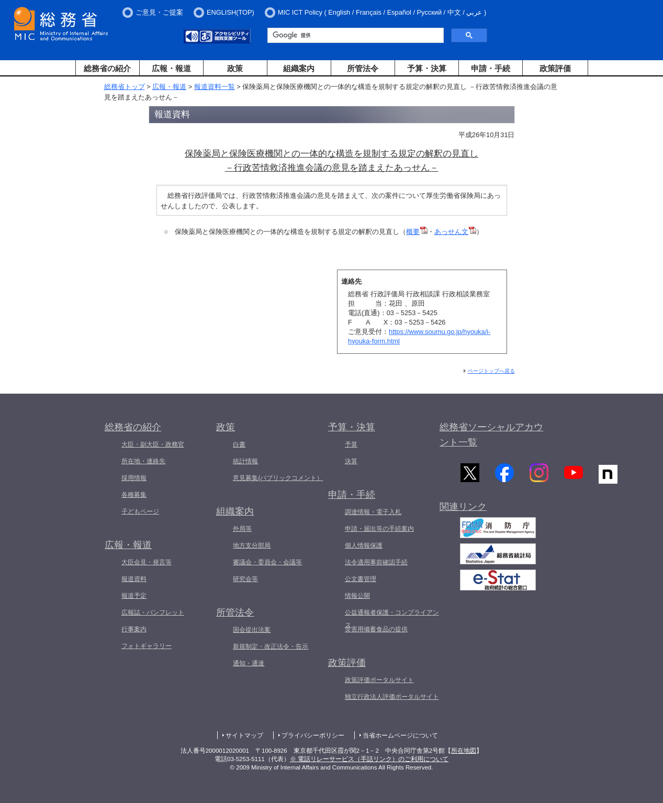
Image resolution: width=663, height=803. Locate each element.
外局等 (242, 528)
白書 (239, 444)
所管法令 (362, 68)
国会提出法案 (252, 629)
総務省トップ (124, 87)
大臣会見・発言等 (146, 562)
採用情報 (134, 478)
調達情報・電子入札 (373, 512)
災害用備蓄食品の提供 (376, 629)
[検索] (354, 35)
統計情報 (245, 461)
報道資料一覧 (214, 87)
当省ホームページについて (400, 735)
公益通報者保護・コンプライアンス (392, 619)
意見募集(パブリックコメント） (278, 478)
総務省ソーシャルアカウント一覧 (491, 435)
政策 (235, 68)
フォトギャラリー (146, 646)
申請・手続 (490, 68)
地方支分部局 (252, 545)
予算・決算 (426, 68)
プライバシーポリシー (313, 735)
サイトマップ (244, 735)
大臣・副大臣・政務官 (152, 444)
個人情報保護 (364, 545)
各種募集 (134, 494)
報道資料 (134, 579)
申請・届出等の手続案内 (379, 528)
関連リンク (463, 509)
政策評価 (555, 68)
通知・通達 (248, 663)
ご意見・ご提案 (159, 12)
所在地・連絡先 (143, 461)
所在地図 (463, 751)
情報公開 (357, 595)
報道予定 (134, 595)
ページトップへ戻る (491, 371)
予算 (351, 444)
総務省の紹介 (107, 68)
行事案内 (134, 629)
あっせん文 (455, 232)
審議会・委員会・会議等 (267, 562)
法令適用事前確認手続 (376, 562)
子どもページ (140, 511)
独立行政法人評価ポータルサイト (392, 696)
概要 (417, 232)
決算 (351, 461)
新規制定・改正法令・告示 (270, 646)
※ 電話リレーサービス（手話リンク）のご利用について (369, 759)
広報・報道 (171, 68)
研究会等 (245, 579)
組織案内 (298, 68)
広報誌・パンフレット (152, 612)
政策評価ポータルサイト (379, 680)
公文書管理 (360, 579)
